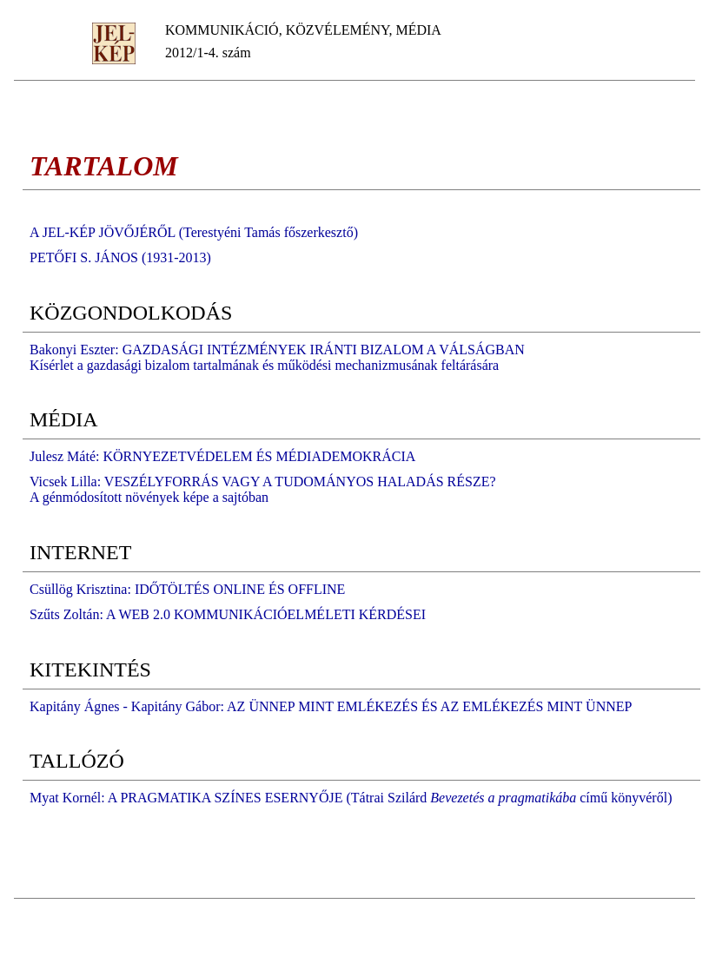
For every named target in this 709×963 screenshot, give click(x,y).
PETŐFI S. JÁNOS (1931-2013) (120, 257)
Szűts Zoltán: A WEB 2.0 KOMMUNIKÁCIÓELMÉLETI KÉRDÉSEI (228, 614)
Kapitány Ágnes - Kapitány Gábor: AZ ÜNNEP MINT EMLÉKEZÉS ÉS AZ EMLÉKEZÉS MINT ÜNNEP (331, 706)
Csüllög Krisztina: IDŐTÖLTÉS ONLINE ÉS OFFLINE (187, 589)
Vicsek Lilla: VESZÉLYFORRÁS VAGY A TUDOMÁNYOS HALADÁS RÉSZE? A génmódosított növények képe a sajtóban (263, 489)
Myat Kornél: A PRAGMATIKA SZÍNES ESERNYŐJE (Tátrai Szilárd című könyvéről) (351, 797)
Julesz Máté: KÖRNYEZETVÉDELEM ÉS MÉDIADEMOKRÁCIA (222, 456)
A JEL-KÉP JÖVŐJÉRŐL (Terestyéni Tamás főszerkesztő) (194, 232)
